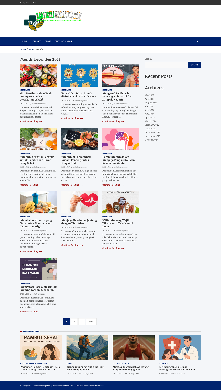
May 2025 (149, 95)
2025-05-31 (24, 373)
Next (91, 321)
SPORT (48, 41)
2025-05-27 (117, 373)
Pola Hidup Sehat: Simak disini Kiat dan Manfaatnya (78, 95)
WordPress (99, 385)
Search (148, 59)
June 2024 (149, 110)
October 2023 (151, 140)
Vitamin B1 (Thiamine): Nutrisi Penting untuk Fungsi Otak (76, 160)
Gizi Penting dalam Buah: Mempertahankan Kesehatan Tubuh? (36, 96)
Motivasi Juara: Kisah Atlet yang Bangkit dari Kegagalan (131, 368)
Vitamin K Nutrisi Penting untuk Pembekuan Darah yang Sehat (37, 160)
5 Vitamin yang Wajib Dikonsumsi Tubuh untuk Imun (118, 223)
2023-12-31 (24, 103)
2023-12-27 (65, 167)
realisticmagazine (39, 103)
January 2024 (151, 128)
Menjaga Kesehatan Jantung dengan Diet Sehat (79, 222)
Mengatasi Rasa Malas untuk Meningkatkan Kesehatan (38, 288)
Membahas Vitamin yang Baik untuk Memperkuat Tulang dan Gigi (36, 223)
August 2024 (151, 102)
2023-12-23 (106, 230)
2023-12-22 (24, 294)
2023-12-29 (106, 103)
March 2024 (150, 121)
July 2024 (149, 106)
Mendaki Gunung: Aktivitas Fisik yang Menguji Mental (85, 368)
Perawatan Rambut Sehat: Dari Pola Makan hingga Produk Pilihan (40, 368)
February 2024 (152, 125)
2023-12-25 (24, 230)
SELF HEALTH (25, 90)
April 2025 (150, 99)
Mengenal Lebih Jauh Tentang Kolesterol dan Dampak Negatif (117, 96)
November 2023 (152, 136)
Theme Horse (67, 385)
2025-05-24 (163, 373)
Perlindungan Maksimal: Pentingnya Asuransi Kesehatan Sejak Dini (177, 370)
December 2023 (152, 132)
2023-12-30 (65, 100)
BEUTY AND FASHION (63, 41)
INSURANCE (36, 41)
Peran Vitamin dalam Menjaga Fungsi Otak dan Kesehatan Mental (118, 160)
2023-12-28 (24, 167)
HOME (24, 41)
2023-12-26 (106, 167)
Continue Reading (31, 121)
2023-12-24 (65, 227)
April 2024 (150, 117)
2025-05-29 (71, 373)
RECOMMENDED (30, 331)
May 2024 (149, 113)
